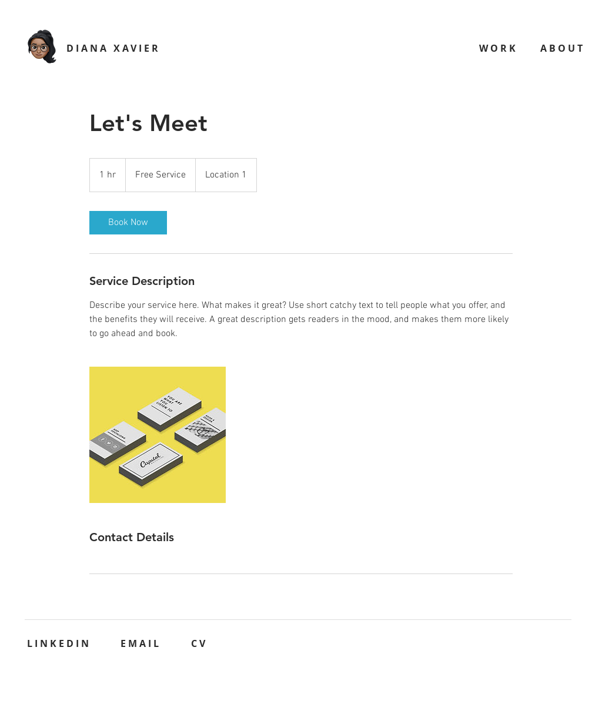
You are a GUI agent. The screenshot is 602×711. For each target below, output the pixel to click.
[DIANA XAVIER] (114, 48)
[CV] (200, 643)
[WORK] (500, 48)
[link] (128, 222)
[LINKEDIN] (60, 643)
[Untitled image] (157, 435)
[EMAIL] (142, 643)
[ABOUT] (563, 48)
